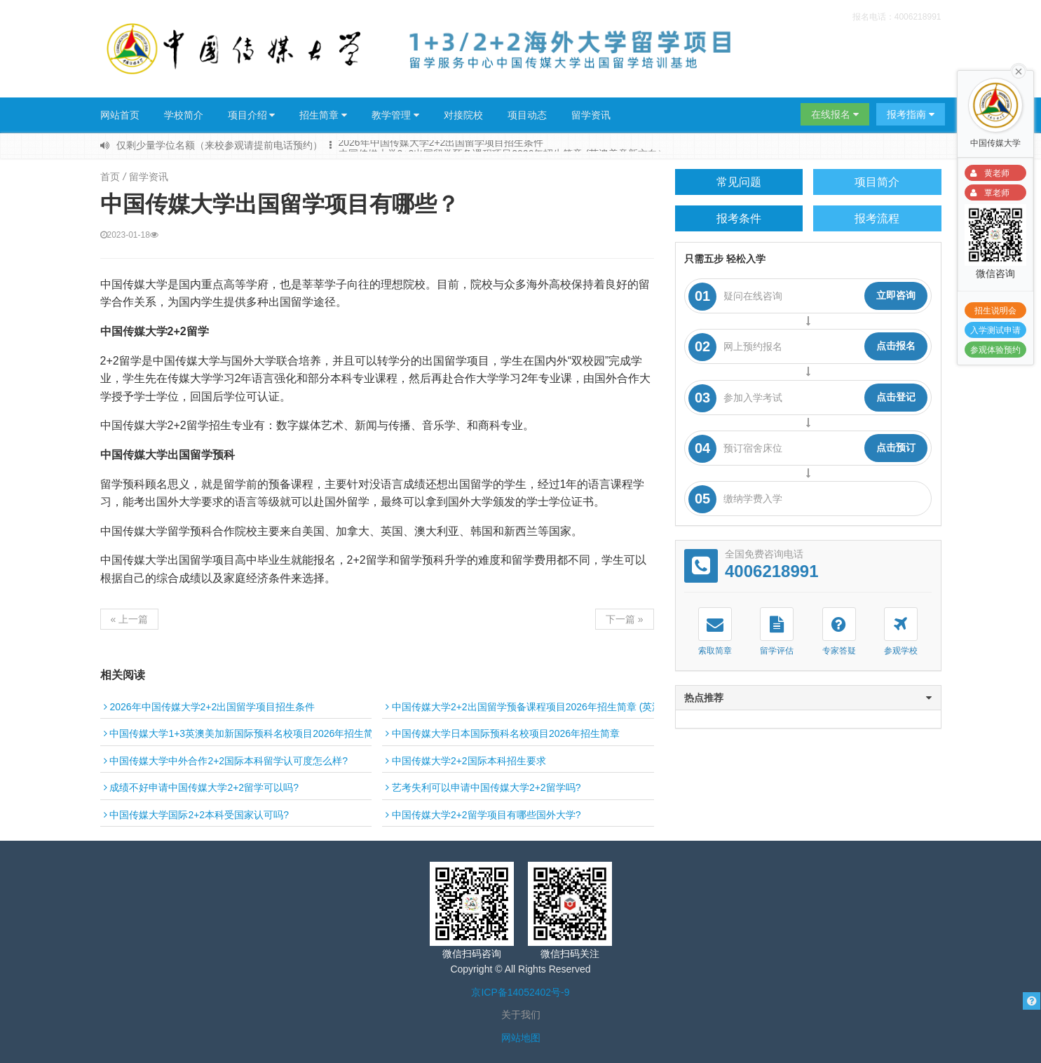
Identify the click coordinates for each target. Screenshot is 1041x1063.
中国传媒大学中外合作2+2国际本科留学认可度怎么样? (226, 760)
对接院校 (463, 115)
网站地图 (520, 1037)
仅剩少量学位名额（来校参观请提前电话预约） (219, 145)
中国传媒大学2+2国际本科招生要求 (466, 760)
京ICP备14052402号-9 (520, 992)
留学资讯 (591, 115)
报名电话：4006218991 (896, 17)
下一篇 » (625, 619)
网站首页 (120, 115)
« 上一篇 (130, 619)
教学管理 (395, 115)
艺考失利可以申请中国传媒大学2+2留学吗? (483, 787)
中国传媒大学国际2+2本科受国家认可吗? (196, 814)
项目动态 (527, 115)
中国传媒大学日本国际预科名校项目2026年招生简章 (503, 733)
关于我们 (520, 1014)
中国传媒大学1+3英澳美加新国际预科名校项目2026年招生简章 (244, 733)
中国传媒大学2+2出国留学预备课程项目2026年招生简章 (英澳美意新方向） (553, 706)
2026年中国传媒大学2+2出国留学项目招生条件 (441, 145)
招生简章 (323, 115)
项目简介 (877, 182)
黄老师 (987, 173)
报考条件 (738, 218)
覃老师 (987, 193)
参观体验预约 (995, 350)
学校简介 (183, 115)
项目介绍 (251, 115)
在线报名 (835, 115)
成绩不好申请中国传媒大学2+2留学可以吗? (201, 787)
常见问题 (738, 182)
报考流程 (877, 218)
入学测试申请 (995, 330)
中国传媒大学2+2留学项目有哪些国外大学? (483, 814)
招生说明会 (995, 311)
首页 (110, 176)
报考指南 (910, 115)
